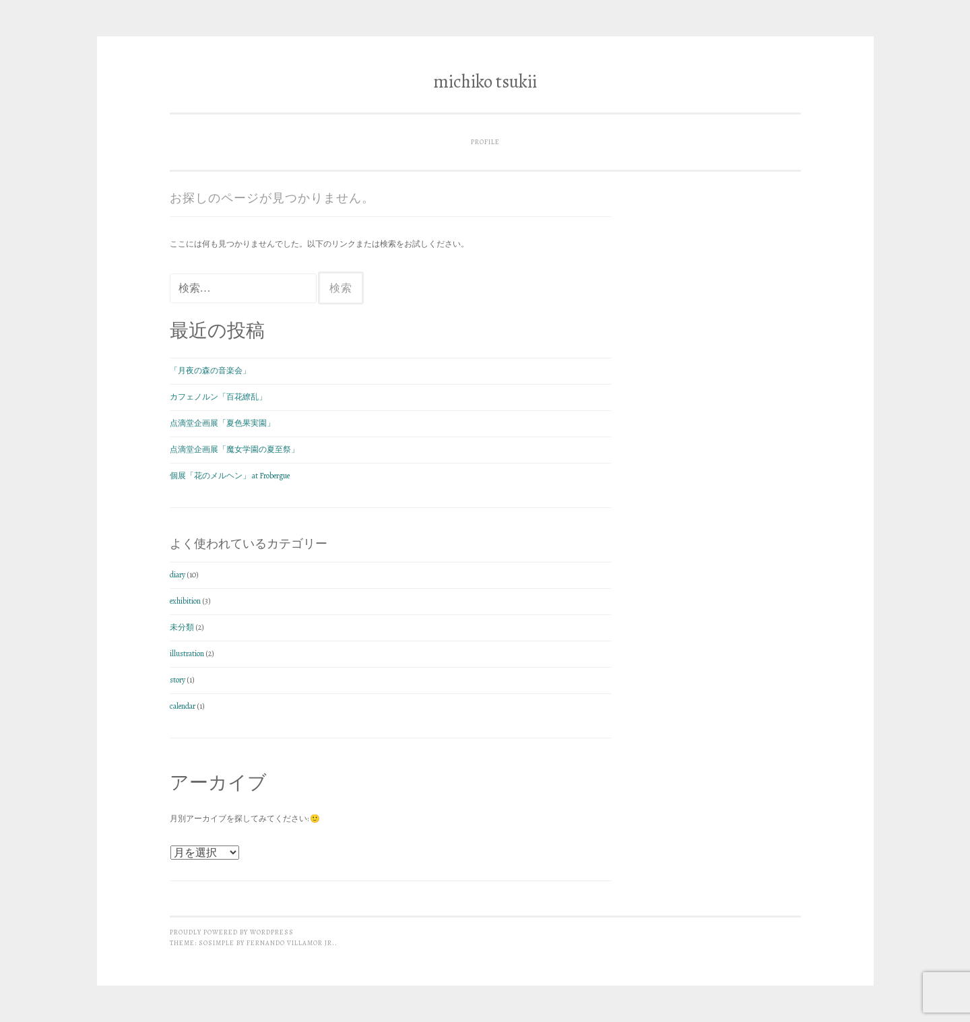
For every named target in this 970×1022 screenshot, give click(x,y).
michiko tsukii (485, 81)
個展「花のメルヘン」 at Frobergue (230, 475)
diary (177, 574)
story (177, 679)
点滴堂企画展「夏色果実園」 (222, 423)
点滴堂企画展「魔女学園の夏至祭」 (234, 449)
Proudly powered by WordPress (232, 932)
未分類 (182, 627)
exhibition (185, 601)
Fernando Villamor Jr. (291, 942)
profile (485, 141)
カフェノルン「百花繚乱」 (218, 396)
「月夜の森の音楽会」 (210, 370)
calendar (182, 706)
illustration (187, 653)
